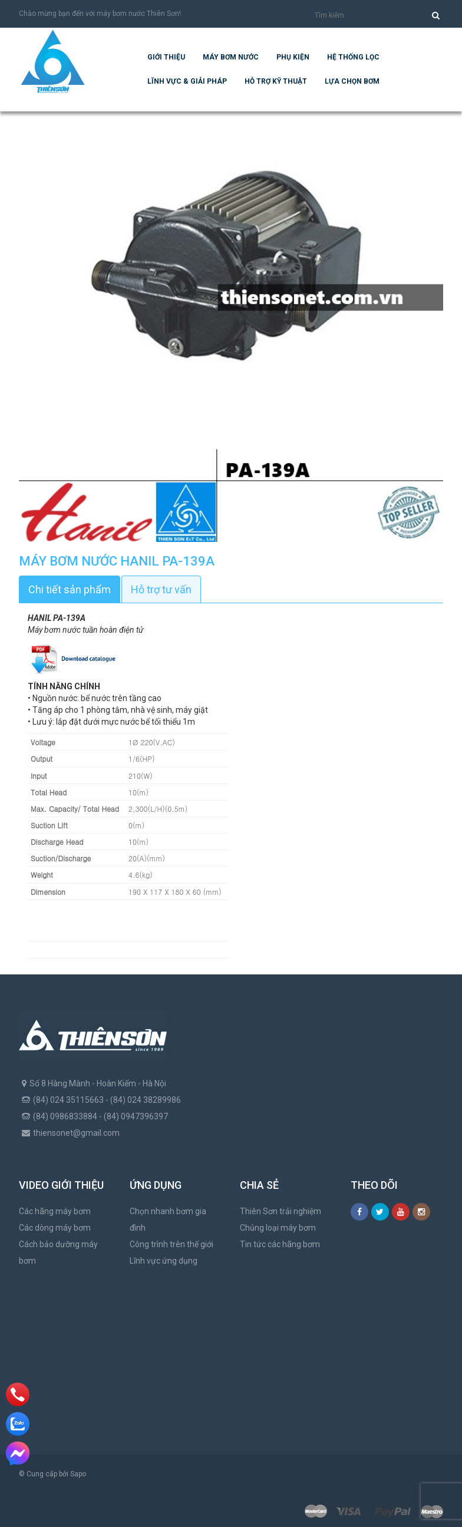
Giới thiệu (166, 57)
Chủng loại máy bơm (278, 1227)
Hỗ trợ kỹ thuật (276, 81)
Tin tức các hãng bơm (280, 1244)
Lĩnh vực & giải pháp (187, 81)
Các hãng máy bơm (55, 1211)
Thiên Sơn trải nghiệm (280, 1211)
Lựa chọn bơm (352, 81)
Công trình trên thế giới (171, 1244)
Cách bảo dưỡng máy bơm (58, 1252)
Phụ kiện (292, 57)
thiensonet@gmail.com (76, 1133)
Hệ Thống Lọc (353, 57)
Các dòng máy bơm (55, 1227)
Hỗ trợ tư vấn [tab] (161, 589)
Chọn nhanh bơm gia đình (168, 1219)
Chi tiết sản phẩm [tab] (69, 589)
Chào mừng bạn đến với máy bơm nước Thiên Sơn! (100, 13)
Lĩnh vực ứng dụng (163, 1260)
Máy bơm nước (231, 57)
